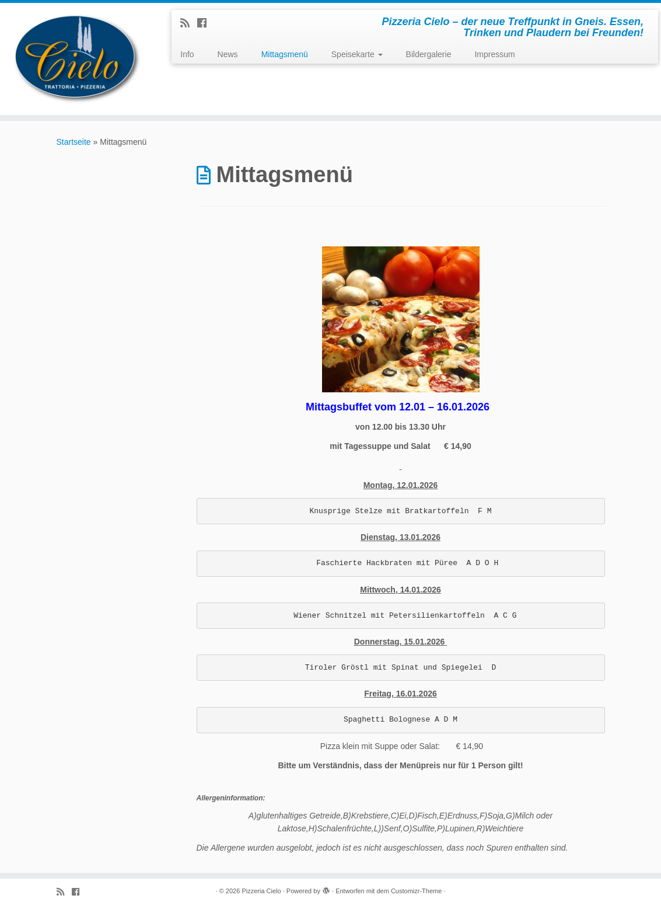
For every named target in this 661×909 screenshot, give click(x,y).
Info (187, 54)
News (228, 54)
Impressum (494, 54)
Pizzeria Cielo (261, 890)
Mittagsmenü (284, 54)
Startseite (74, 142)
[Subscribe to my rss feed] (188, 23)
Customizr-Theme (416, 890)
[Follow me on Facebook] (205, 23)
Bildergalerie (429, 54)
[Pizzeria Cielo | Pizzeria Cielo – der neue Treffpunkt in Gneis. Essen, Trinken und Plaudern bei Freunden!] (77, 59)
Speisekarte (357, 54)
